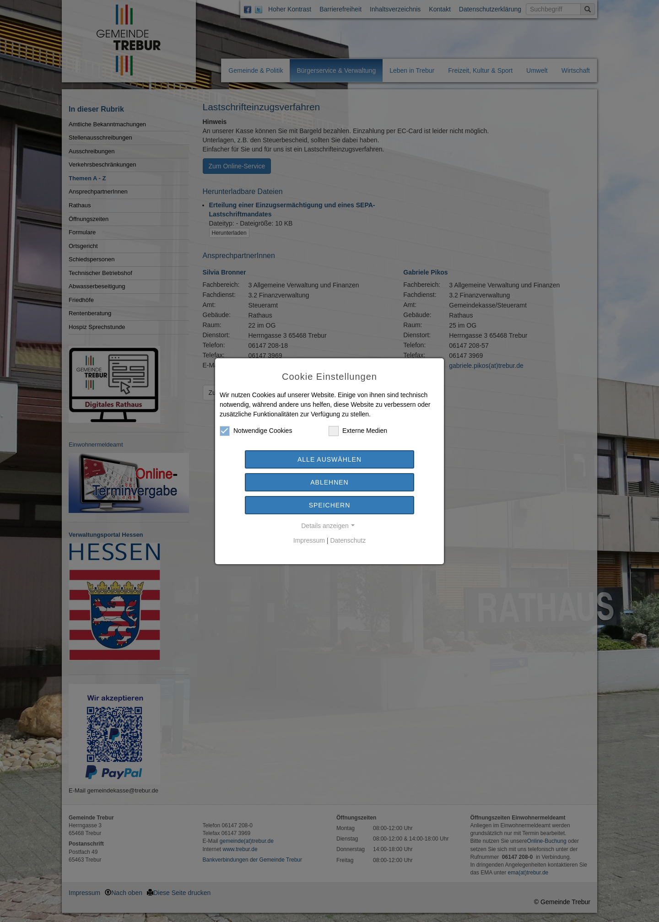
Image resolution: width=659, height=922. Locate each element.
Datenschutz (348, 540)
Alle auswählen (329, 459)
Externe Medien (358, 431)
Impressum (309, 540)
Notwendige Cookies (256, 431)
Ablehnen (329, 482)
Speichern (330, 505)
